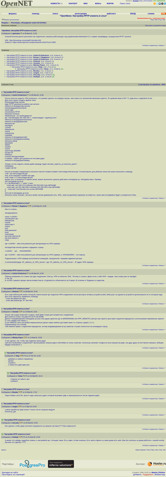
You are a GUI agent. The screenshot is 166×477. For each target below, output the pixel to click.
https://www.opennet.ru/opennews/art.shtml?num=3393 (34, 42)
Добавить (137, 475)
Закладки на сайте (10, 472)
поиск (55, 14)
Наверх (161, 45)
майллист (111, 14)
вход (141, 1)
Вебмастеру (160, 475)
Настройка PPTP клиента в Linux (19, 55)
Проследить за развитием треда (155, 25)
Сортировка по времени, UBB (152, 84)
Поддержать (148, 475)
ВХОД (133, 14)
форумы (13, 14)
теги (128, 3)
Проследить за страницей (13, 475)
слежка (151, 14)
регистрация (148, 1)
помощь (36, 14)
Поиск (122, 3)
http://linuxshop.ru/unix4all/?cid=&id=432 (25, 40)
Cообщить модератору (149, 45)
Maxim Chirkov (158, 472)
